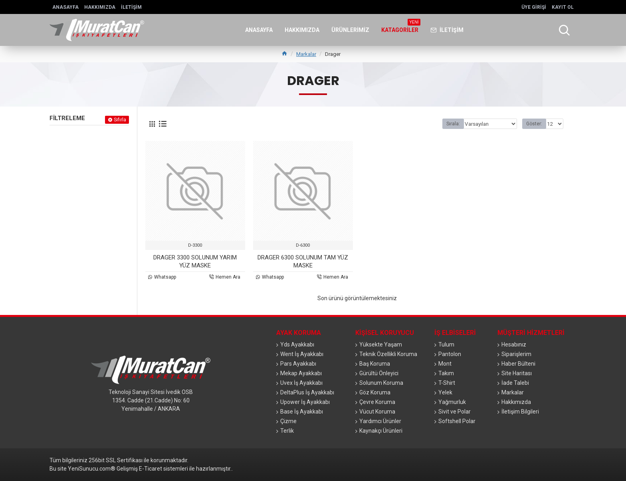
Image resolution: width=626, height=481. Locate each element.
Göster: (535, 124)
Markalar (306, 54)
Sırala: (456, 124)
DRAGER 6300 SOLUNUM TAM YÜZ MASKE (303, 261)
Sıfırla (120, 120)
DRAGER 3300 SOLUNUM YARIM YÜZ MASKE (195, 261)
